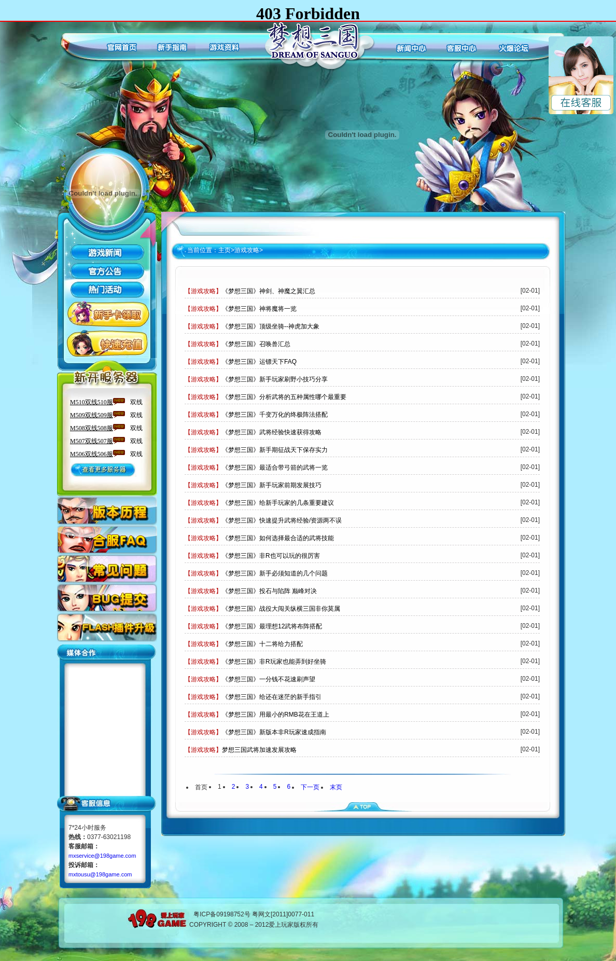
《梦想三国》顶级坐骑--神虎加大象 (270, 326)
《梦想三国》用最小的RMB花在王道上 (275, 714)
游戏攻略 (246, 250)
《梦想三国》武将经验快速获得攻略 (271, 432)
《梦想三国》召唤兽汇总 (256, 344)
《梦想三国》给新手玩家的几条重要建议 (278, 502)
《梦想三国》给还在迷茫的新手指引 (271, 697)
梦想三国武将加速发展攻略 (259, 749)
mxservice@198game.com (102, 856)
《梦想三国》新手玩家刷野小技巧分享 (275, 379)
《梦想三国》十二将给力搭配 (262, 644)
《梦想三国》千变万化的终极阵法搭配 (275, 414)
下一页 (310, 787)
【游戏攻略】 (203, 291)
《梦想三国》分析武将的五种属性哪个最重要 (284, 397)
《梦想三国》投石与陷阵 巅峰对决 (269, 591)
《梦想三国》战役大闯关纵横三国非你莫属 (281, 608)
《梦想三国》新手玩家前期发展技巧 (271, 485)
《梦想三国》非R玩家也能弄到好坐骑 (274, 661)
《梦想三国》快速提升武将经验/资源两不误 (282, 520)
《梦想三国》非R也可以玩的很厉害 (271, 555)
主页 (224, 250)
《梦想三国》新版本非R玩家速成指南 (274, 732)
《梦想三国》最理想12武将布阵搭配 (272, 626)
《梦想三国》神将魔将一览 (259, 308)
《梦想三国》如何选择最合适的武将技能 (278, 538)
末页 (336, 787)
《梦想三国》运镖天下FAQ (259, 361)
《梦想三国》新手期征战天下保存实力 (275, 450)
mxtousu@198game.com (100, 874)
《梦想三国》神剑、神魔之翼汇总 (268, 291)
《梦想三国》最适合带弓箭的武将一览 (275, 467)
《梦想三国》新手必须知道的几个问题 (275, 573)
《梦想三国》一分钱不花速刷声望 (268, 679)
